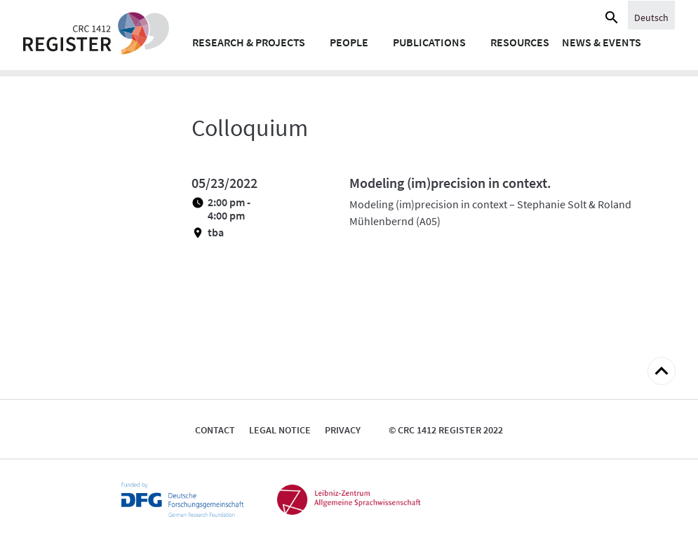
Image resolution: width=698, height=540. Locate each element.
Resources (519, 42)
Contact (215, 430)
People (349, 42)
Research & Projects (248, 42)
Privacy (343, 430)
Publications (429, 42)
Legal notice (280, 430)
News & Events (601, 42)
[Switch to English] (651, 17)
